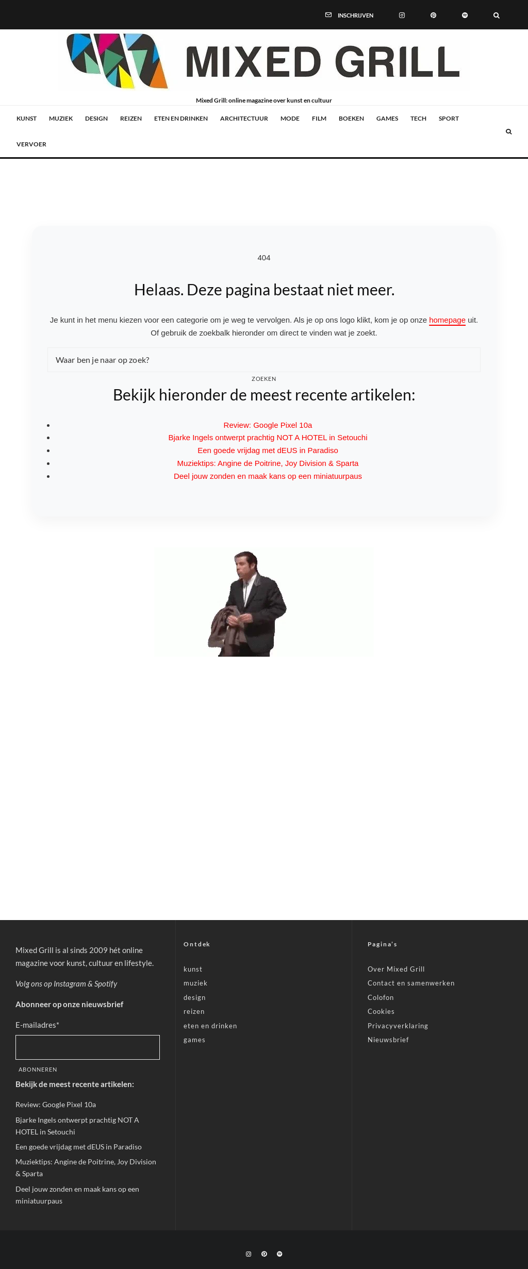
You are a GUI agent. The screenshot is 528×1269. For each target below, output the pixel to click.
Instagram (70, 983)
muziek (61, 118)
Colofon (381, 997)
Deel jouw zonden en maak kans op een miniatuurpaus (268, 476)
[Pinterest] (433, 14)
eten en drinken (181, 118)
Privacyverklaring (398, 1026)
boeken (351, 118)
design (96, 118)
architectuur (244, 118)
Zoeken (264, 378)
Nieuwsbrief (388, 1040)
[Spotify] (465, 14)
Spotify (105, 983)
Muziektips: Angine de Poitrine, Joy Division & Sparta (268, 463)
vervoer (31, 144)
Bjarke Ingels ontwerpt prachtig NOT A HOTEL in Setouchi (267, 437)
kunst (26, 118)
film (319, 118)
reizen (131, 118)
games (387, 118)
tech (418, 118)
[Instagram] (402, 14)
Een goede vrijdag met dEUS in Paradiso (267, 450)
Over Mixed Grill (396, 969)
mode (290, 118)
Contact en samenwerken (411, 983)
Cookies (381, 1011)
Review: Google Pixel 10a (268, 425)
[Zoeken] (497, 14)
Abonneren (38, 1069)
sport (449, 118)
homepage (447, 319)
